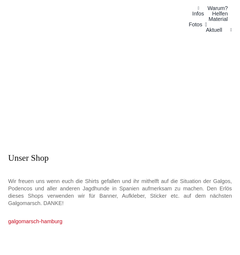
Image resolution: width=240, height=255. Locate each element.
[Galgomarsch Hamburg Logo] (48, 13)
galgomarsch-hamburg (35, 221)
